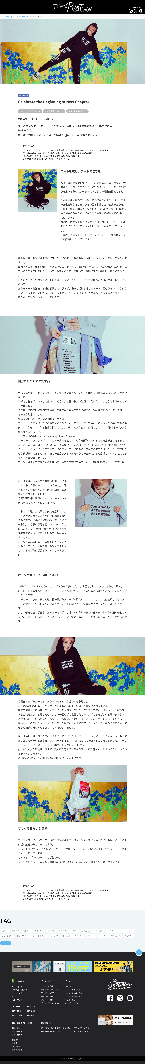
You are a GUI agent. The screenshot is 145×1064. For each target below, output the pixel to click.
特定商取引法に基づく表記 (51, 1031)
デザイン (15, 931)
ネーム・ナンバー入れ (73, 993)
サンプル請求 (17, 1015)
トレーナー (102, 936)
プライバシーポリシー (82, 1028)
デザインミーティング (49, 990)
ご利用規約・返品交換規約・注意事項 (55, 1028)
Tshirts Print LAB (22, 16)
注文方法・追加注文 (19, 990)
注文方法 (5, 931)
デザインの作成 (47, 986)
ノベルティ (51, 931)
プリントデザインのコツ (30, 111)
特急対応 (15, 1040)
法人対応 (15, 1011)
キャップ (62, 931)
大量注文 (15, 1043)
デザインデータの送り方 (50, 1003)
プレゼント (74, 931)
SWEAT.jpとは (17, 986)
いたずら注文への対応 (82, 1031)
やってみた (129, 936)
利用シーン (27, 931)
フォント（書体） (48, 1000)
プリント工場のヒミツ (77, 111)
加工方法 (85, 931)
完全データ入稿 (47, 996)
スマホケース (116, 936)
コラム (29, 1011)
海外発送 (30, 1015)
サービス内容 (17, 993)
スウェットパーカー (87, 936)
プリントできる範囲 (72, 990)
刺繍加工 (20, 936)
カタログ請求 (17, 1050)
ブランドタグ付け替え (73, 996)
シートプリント (128, 931)
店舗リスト (31, 1006)
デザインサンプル (48, 993)
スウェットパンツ (69, 936)
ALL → (6, 943)
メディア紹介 (17, 1000)
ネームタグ (54, 936)
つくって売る (97, 931)
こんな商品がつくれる (54, 111)
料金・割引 (16, 1028)
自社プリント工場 (72, 1003)
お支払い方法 (17, 1031)
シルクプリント (7, 936)
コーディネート (112, 931)
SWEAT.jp (8, 16)
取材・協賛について (19, 1046)
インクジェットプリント (37, 936)
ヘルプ (14, 997)
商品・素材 (39, 931)
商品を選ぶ (16, 1006)
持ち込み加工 (70, 1000)
